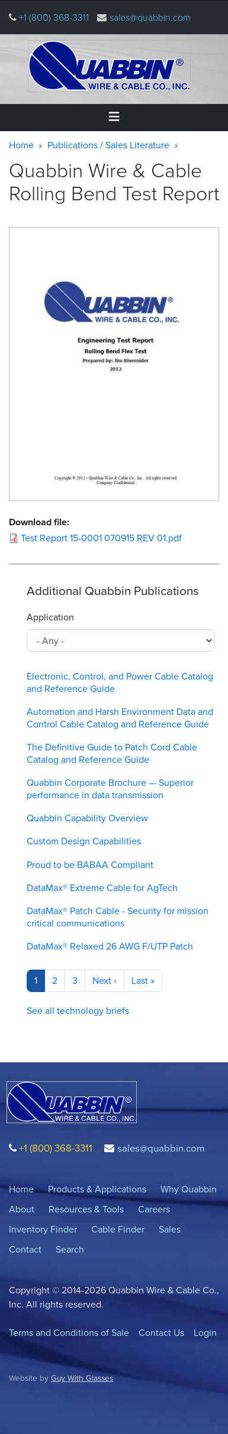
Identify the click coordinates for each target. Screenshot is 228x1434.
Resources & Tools (86, 1209)
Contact (25, 1249)
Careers (154, 1209)
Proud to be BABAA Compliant (90, 865)
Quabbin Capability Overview (87, 818)
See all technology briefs (78, 1010)
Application (50, 617)
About (21, 1209)
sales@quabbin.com (150, 17)
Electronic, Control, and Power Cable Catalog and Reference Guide (120, 682)
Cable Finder (117, 1229)
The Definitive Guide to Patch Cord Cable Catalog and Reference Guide (112, 753)
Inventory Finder (43, 1229)
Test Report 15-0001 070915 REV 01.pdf (101, 538)
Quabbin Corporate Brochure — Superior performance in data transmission (110, 789)
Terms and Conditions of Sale (69, 1332)
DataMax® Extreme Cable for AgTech (102, 888)
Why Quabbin (188, 1189)
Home (21, 145)
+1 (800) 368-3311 (53, 17)
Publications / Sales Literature (108, 145)
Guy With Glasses (82, 1378)
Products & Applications (97, 1189)
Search (70, 1249)
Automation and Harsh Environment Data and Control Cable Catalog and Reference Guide (120, 718)
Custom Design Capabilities (84, 841)
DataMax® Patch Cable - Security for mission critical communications (117, 917)
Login (205, 1332)
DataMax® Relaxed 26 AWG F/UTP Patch (110, 946)
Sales (170, 1229)
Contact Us (161, 1332)
